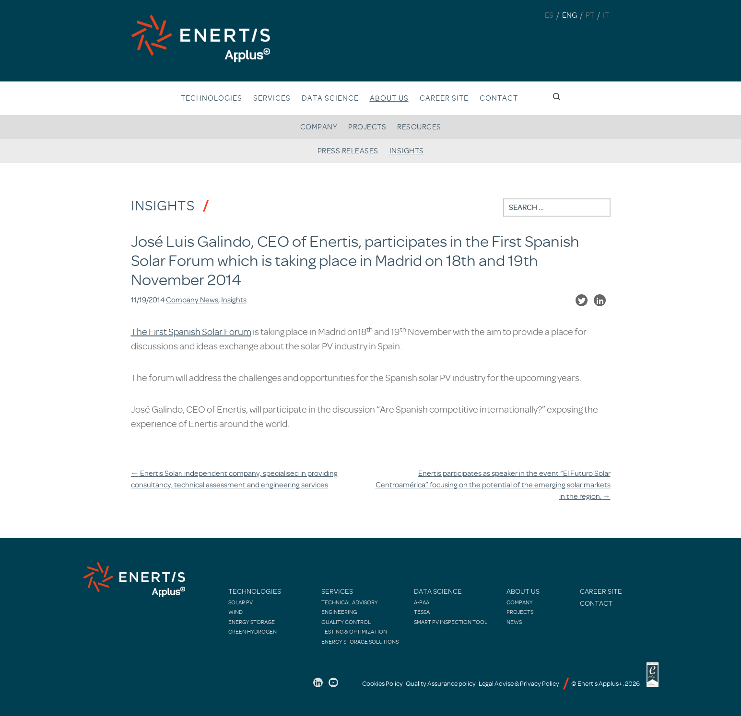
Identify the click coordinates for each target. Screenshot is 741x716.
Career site (444, 98)
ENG (569, 15)
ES (549, 15)
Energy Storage (251, 622)
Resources (419, 127)
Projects (367, 127)
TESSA (422, 612)
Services (272, 98)
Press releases (348, 151)
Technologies (211, 98)
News (514, 622)
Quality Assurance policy (441, 683)
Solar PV (240, 602)
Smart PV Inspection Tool (450, 622)
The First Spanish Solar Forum (191, 331)
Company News (192, 300)
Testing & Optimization (354, 631)
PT (590, 15)
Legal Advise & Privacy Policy (519, 683)
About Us (523, 592)
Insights (406, 151)
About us (389, 98)
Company (319, 127)
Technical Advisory (349, 602)
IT (606, 15)
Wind (235, 612)
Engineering (339, 612)
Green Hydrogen (252, 631)
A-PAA (421, 602)
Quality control (346, 622)
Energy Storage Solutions (360, 641)
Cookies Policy (382, 683)
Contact (499, 98)
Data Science (330, 98)
